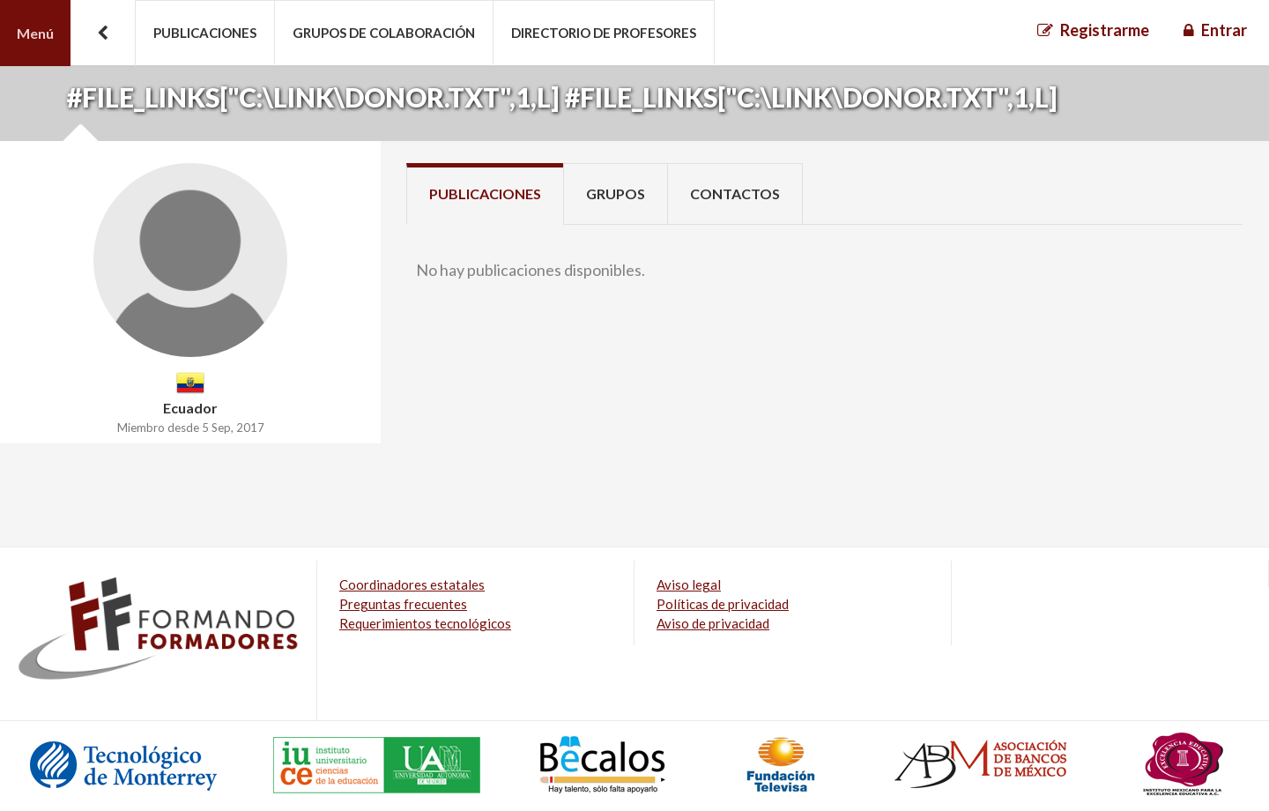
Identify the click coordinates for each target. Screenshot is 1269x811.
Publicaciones (204, 33)
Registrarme (1104, 30)
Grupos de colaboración (384, 33)
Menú (35, 33)
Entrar (1224, 30)
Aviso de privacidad (713, 623)
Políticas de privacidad (723, 604)
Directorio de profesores (603, 33)
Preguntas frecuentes (403, 604)
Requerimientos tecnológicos (425, 623)
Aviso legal (689, 584)
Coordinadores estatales (412, 584)
